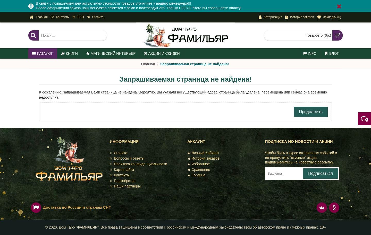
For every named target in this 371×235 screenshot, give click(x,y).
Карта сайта (122, 170)
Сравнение (199, 170)
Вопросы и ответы (127, 158)
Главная (148, 64)
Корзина (196, 175)
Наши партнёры (125, 186)
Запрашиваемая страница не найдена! (194, 64)
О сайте (118, 153)
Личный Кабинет (203, 153)
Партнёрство (123, 181)
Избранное (199, 164)
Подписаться (320, 173)
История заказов (204, 158)
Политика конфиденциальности (138, 164)
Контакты (119, 175)
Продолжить (311, 111)
